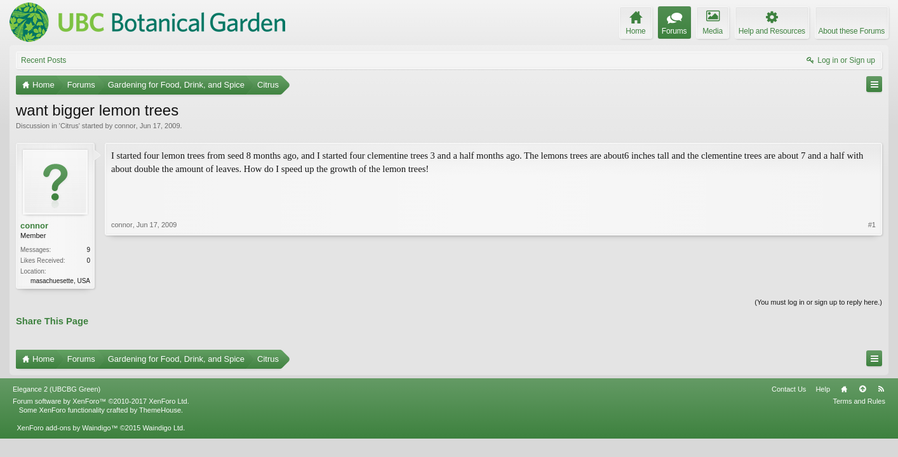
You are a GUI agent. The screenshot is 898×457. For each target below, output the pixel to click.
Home (844, 389)
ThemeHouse (160, 410)
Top (862, 389)
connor (125, 125)
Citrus (69, 125)
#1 (872, 224)
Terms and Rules (859, 401)
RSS (880, 389)
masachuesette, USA (60, 280)
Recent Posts (43, 60)
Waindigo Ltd (162, 428)
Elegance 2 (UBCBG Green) (56, 389)
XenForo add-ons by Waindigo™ (67, 428)
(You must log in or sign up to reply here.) (818, 302)
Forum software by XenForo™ (101, 401)
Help (822, 389)
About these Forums (852, 31)
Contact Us (789, 389)
